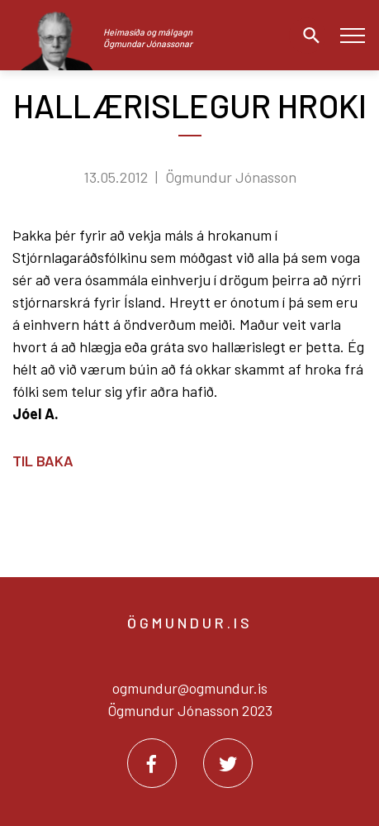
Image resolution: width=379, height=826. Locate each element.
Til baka (42, 460)
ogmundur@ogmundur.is (190, 688)
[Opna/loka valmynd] (352, 35)
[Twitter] (228, 763)
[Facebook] (152, 763)
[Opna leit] (307, 35)
